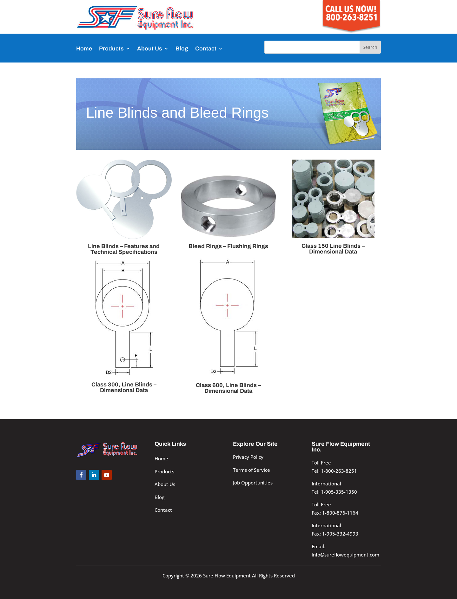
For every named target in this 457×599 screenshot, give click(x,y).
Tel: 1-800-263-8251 (334, 471)
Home (84, 48)
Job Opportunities (253, 482)
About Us (149, 48)
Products (111, 48)
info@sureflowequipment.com (345, 554)
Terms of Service (251, 470)
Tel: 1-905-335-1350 (334, 492)
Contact (205, 48)
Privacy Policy (248, 457)
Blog (182, 48)
